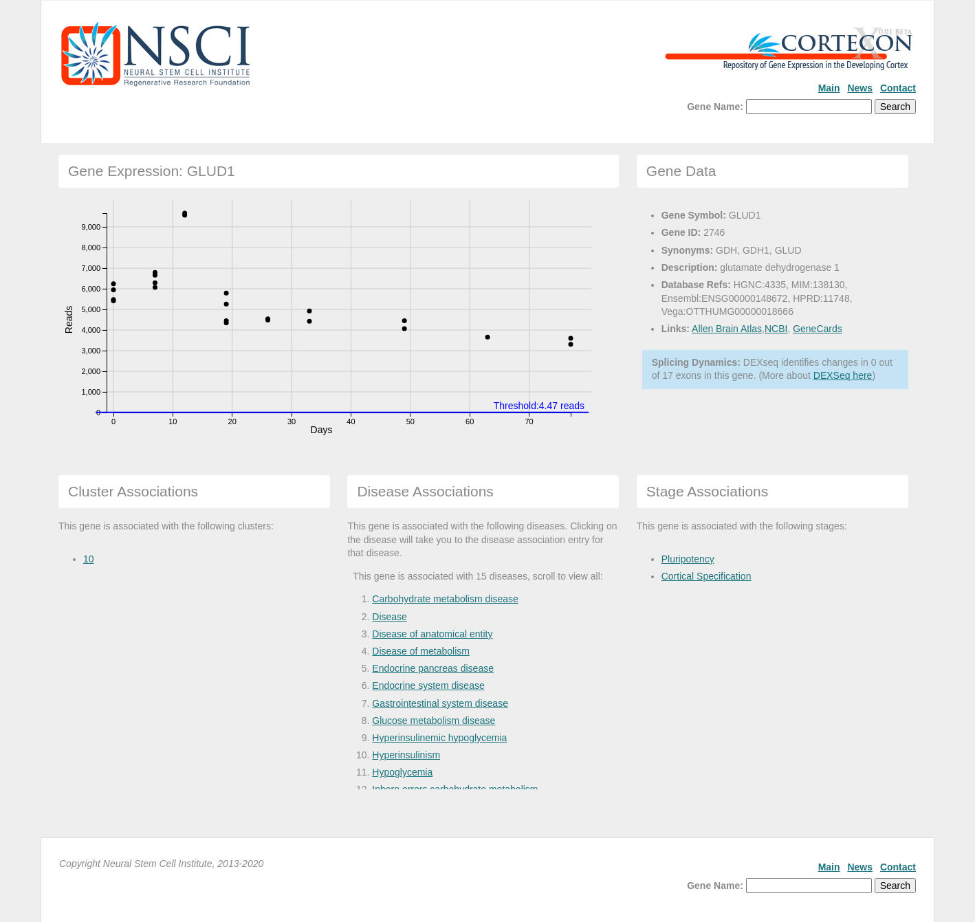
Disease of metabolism (421, 651)
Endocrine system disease (428, 685)
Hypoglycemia (402, 772)
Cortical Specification (706, 576)
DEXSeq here (843, 375)
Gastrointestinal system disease (440, 703)
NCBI (776, 328)
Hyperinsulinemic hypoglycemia (439, 737)
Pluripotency (687, 558)
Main (829, 88)
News (860, 88)
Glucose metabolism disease (433, 720)
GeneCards (817, 328)
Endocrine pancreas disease (433, 668)
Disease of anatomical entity (432, 633)
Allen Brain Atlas (727, 328)
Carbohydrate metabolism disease (445, 598)
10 (88, 558)
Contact (898, 88)
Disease (389, 616)
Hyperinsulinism (406, 754)
